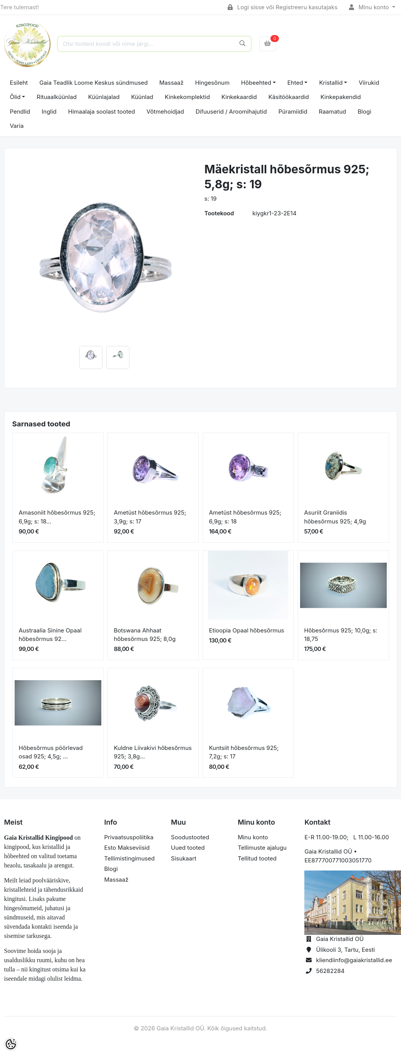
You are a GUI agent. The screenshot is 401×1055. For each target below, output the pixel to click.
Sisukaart (183, 858)
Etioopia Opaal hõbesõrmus (246, 630)
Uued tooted (188, 847)
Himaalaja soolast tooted (101, 111)
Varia (17, 125)
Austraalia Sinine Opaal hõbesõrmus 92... (50, 635)
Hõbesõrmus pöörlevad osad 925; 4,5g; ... (51, 752)
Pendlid (20, 111)
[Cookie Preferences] (11, 1044)
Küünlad (142, 97)
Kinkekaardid (239, 97)
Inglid (49, 111)
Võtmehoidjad (165, 111)
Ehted (295, 82)
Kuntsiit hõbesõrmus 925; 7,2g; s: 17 (244, 752)
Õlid (15, 97)
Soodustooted (190, 837)
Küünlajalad (104, 97)
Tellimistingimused (129, 858)
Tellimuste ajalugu (262, 847)
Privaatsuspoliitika (129, 837)
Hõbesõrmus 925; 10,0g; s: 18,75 (341, 635)
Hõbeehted (256, 82)
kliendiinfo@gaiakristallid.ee (354, 960)
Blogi (364, 111)
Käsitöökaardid (288, 97)
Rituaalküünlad (57, 97)
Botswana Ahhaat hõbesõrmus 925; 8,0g (145, 635)
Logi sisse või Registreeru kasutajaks (282, 7)
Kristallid (330, 82)
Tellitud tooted (257, 858)
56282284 (330, 970)
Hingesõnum (212, 82)
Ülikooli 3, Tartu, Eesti (345, 949)
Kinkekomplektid (187, 97)
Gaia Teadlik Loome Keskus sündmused (93, 82)
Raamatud (332, 111)
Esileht (19, 82)
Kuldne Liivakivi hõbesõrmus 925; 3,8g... (153, 752)
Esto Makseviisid (127, 847)
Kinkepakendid (340, 97)
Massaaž (171, 82)
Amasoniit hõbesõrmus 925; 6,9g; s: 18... (57, 517)
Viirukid (369, 82)
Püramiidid (293, 111)
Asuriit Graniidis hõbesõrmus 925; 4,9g (335, 517)
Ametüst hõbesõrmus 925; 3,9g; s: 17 (150, 517)
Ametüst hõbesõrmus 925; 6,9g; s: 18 (245, 517)
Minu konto (370, 7)
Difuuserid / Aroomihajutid (231, 111)
